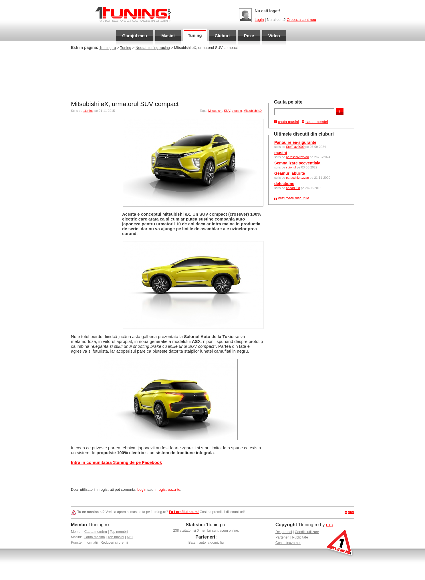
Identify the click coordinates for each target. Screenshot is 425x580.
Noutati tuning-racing (153, 47)
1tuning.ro (107, 47)
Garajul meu (134, 35)
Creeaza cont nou (301, 19)
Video (274, 35)
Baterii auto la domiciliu (206, 543)
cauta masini (288, 122)
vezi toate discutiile (293, 198)
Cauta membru (95, 532)
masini (280, 152)
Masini (168, 35)
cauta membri (316, 122)
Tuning (195, 35)
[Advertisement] (212, 82)
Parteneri (282, 537)
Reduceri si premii (114, 543)
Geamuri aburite (289, 173)
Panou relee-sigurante (295, 142)
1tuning (88, 110)
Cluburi (222, 35)
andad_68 (293, 188)
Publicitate (300, 537)
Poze (249, 35)
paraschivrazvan (297, 157)
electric (237, 110)
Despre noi (283, 532)
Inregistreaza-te (167, 489)
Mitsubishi (215, 110)
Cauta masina (94, 537)
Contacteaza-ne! (288, 543)
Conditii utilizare (307, 532)
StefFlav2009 (295, 146)
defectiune (284, 183)
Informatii (91, 543)
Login (259, 19)
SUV (227, 110)
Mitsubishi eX (253, 110)
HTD (329, 525)
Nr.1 (130, 537)
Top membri (119, 532)
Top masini (116, 537)
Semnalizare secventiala (297, 163)
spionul (291, 167)
